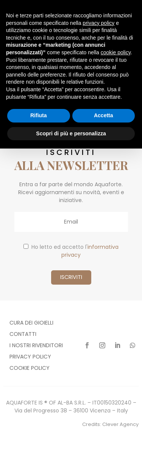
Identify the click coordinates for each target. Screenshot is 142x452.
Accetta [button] (103, 115)
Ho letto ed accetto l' (71, 251)
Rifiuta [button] (38, 115)
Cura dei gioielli (31, 323)
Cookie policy (29, 368)
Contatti (22, 334)
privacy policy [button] (98, 23)
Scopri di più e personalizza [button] (71, 133)
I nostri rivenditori (36, 346)
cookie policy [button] (116, 52)
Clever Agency (120, 424)
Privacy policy (30, 357)
